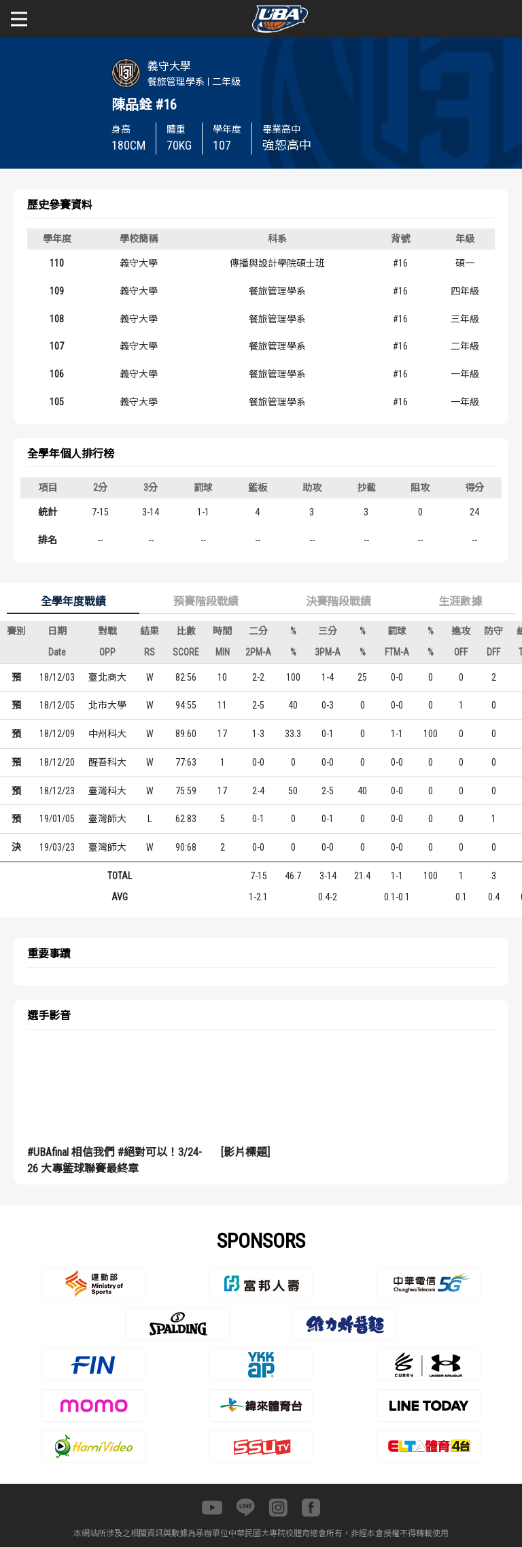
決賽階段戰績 (338, 601)
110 (57, 263)
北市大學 (107, 705)
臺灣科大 (107, 790)
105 (57, 401)
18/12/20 (57, 762)
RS (149, 652)
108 (57, 318)
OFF (461, 652)
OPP (107, 652)
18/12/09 (57, 733)
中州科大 (107, 733)
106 (57, 374)
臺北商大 (107, 677)
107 (57, 346)
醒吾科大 (107, 762)
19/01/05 (57, 818)
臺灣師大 (107, 818)
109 (57, 291)
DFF (493, 652)
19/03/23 (57, 847)
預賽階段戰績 (206, 601)
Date (57, 652)
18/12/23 (57, 790)
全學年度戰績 (73, 601)
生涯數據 (460, 601)
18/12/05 (57, 705)
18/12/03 (57, 677)
